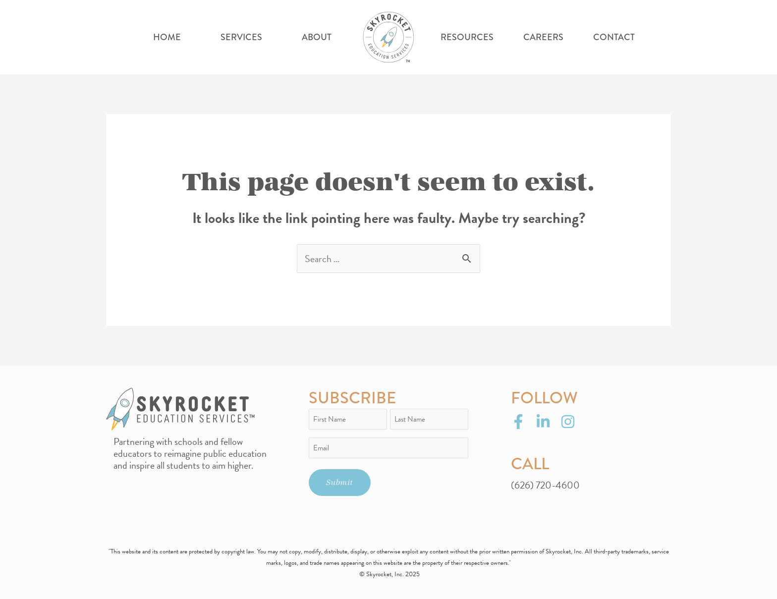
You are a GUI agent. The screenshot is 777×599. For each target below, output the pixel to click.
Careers (543, 37)
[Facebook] (518, 421)
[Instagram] (567, 421)
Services (241, 37)
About (317, 37)
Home (167, 37)
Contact (614, 37)
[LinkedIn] (543, 421)
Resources (467, 37)
